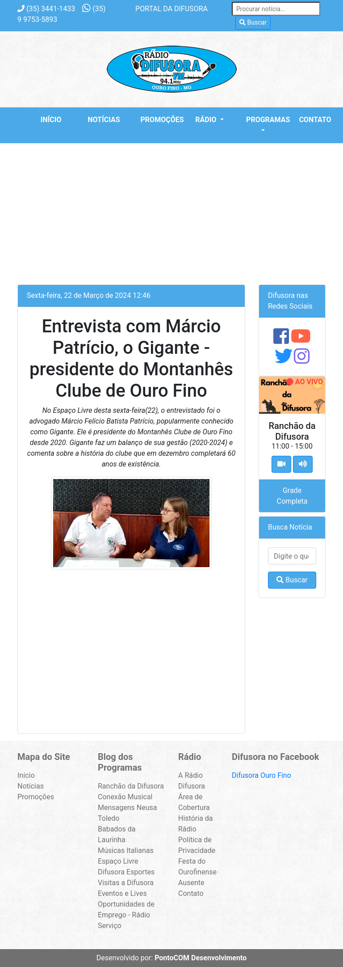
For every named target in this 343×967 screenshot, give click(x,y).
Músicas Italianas (126, 850)
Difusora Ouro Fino (261, 775)
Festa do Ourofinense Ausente (197, 872)
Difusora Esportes (126, 872)
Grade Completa (292, 495)
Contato (315, 119)
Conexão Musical (125, 797)
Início (51, 119)
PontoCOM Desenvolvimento (201, 958)
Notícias (104, 119)
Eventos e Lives (122, 893)
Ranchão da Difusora (131, 786)
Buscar (253, 22)
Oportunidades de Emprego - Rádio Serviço (126, 915)
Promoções (158, 119)
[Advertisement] (171, 210)
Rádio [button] (206, 119)
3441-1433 (46, 8)
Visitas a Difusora (126, 882)
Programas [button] (264, 119)
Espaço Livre (118, 861)
